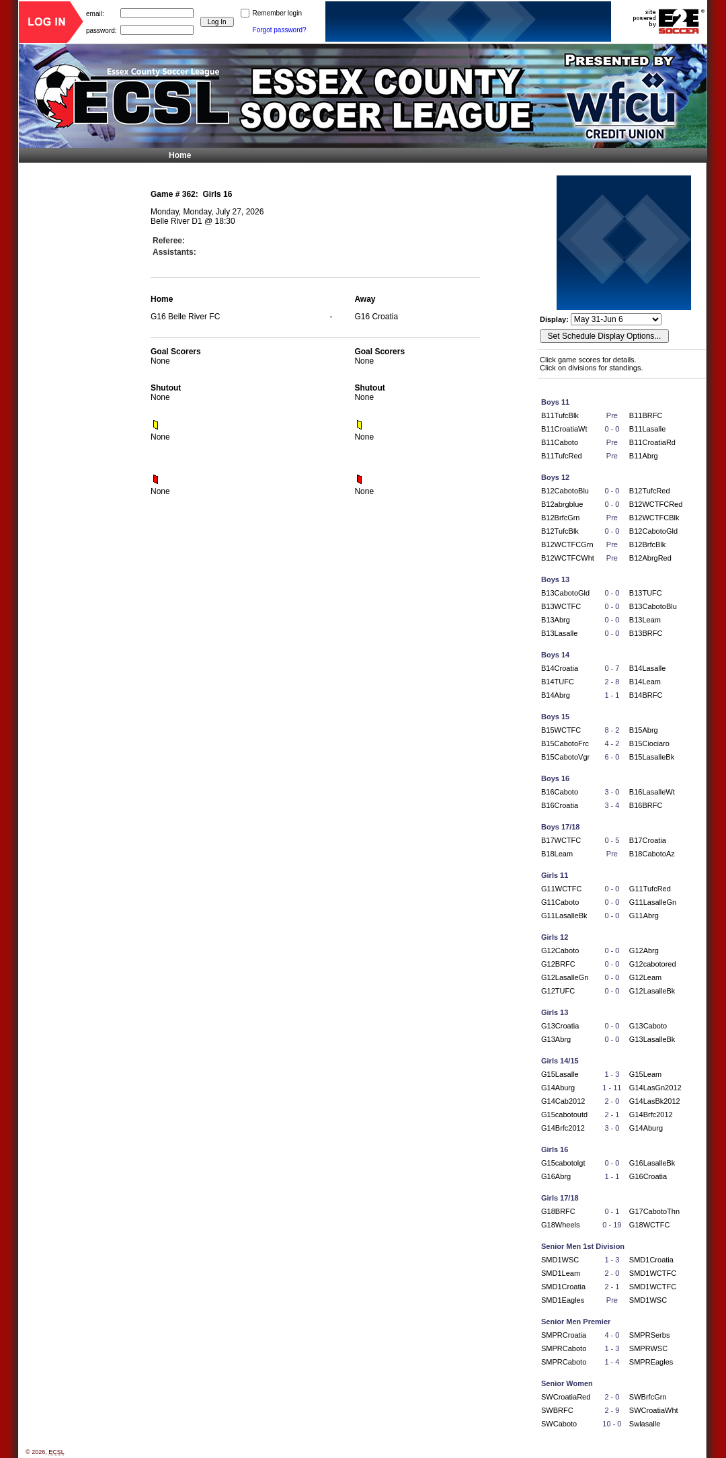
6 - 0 (611, 757)
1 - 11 (611, 1088)
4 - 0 (611, 1335)
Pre (612, 415)
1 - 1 (611, 695)
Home (180, 155)
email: (95, 13)
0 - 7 (611, 668)
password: (101, 30)
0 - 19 (611, 1225)
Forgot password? (280, 30)
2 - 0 (611, 1101)
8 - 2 (611, 730)
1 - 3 (611, 1074)
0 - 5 (611, 840)
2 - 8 (611, 682)
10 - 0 (611, 1424)
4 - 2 (611, 743)
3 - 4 (611, 805)
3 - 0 (611, 792)
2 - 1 (611, 1114)
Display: (555, 319)
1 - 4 (611, 1362)
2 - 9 (611, 1410)
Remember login (277, 13)
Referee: (169, 240)
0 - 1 (611, 1211)
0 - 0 (611, 429)
